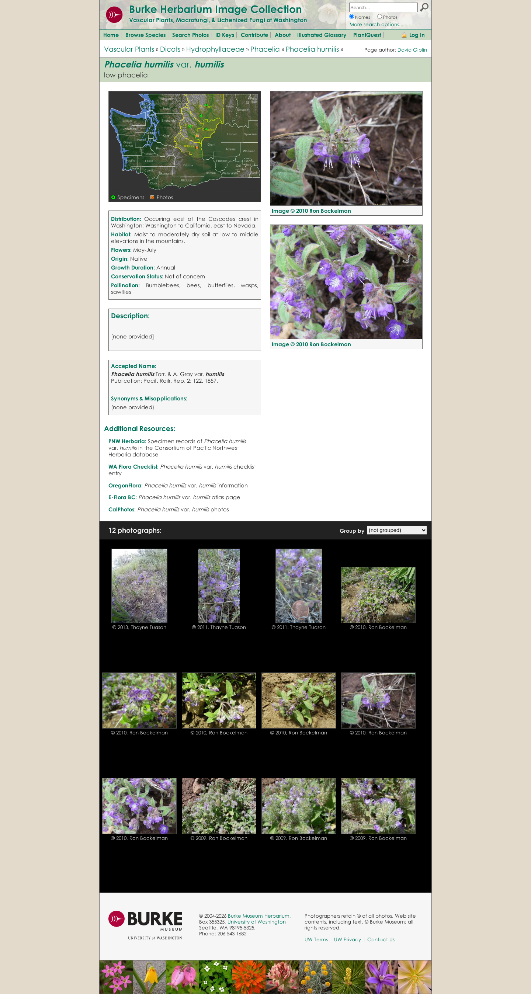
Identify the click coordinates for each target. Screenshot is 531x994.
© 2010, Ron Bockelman (378, 627)
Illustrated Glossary (322, 34)
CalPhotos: (122, 509)
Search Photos (190, 34)
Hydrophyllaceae (215, 49)
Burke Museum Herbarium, (259, 916)
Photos (390, 17)
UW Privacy (347, 939)
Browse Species (145, 34)
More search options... (376, 24)
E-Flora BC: (122, 497)
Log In (417, 34)
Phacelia (265, 49)
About (283, 34)
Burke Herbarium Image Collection (215, 9)
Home (111, 34)
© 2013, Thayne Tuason (139, 627)
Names (362, 17)
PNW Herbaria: (127, 441)
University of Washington (257, 922)
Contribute (254, 34)
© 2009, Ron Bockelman (219, 838)
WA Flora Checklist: (133, 466)
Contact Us (381, 939)
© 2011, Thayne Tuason (219, 627)
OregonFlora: (125, 485)
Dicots (170, 49)
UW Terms (316, 939)
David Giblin (412, 50)
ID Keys (224, 34)
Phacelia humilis (312, 49)
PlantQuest (367, 34)
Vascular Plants (129, 49)
